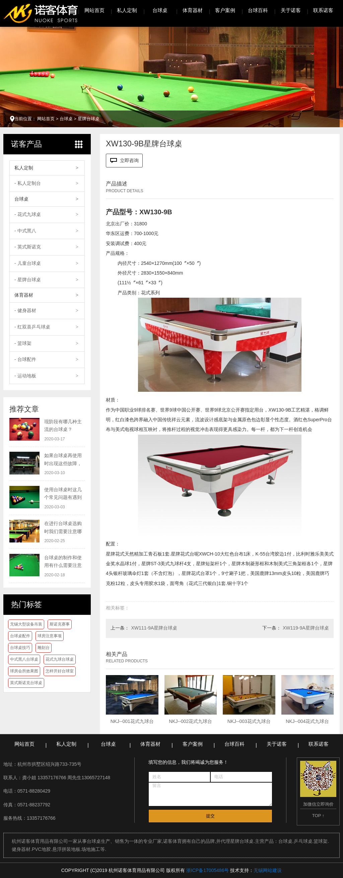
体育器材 (193, 10)
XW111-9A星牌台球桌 (154, 628)
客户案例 (225, 10)
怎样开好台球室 (60, 671)
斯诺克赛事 (60, 624)
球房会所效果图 (24, 671)
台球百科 (258, 10)
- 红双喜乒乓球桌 (32, 327)
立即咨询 (124, 160)
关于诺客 (291, 10)
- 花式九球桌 (27, 214)
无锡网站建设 (268, 870)
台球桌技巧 (20, 647)
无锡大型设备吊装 (26, 624)
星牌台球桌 (88, 118)
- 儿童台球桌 (27, 263)
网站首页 (94, 10)
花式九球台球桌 (60, 659)
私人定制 (127, 10)
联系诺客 (323, 10)
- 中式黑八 (25, 230)
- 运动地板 (25, 375)
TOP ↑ (318, 815)
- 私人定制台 (27, 183)
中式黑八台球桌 (24, 659)
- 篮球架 (22, 343)
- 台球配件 (25, 359)
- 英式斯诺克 (27, 246)
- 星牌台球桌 (27, 279)
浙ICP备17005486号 (207, 870)
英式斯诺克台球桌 (26, 682)
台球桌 (159, 10)
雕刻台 (44, 647)
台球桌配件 (20, 636)
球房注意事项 (50, 636)
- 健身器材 (25, 310)
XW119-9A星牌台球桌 (306, 628)
